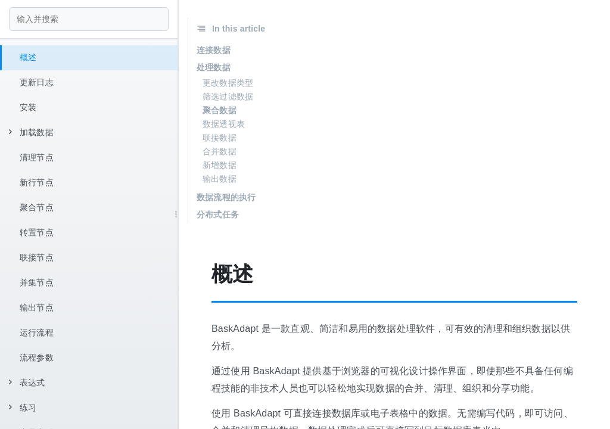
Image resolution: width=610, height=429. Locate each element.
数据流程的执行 (226, 197)
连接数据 (214, 50)
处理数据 (214, 67)
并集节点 (37, 282)
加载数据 (31, 132)
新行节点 (37, 182)
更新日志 (37, 82)
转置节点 (37, 232)
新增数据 (219, 165)
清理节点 (37, 157)
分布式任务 (218, 214)
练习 (22, 407)
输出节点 (37, 307)
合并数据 (219, 151)
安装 (28, 107)
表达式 (27, 382)
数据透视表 (224, 124)
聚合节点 (37, 207)
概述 (28, 57)
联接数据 (219, 137)
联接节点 (37, 257)
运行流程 (37, 332)
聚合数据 (219, 110)
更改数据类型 (228, 83)
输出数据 (219, 179)
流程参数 (37, 357)
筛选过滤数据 (228, 96)
